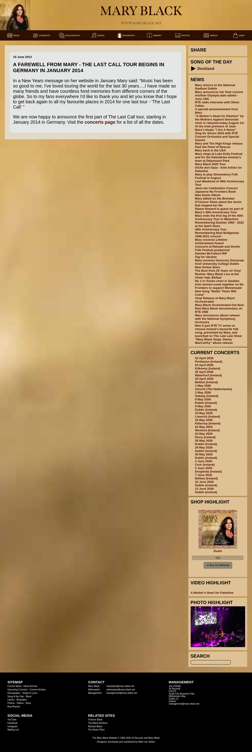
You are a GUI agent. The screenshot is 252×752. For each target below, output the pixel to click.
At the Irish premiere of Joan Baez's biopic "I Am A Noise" (215, 128)
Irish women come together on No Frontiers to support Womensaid (219, 286)
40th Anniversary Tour (211, 229)
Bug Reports (14, 706)
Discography (14, 693)
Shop (28, 703)
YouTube (12, 719)
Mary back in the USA (210, 150)
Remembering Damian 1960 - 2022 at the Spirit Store (219, 224)
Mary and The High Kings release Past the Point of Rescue (219, 145)
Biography (21, 699)
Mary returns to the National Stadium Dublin (215, 86)
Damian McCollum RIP (211, 253)
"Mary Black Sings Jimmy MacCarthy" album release (214, 341)
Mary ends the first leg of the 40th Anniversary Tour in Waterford (219, 217)
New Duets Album (208, 195)
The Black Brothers (98, 723)
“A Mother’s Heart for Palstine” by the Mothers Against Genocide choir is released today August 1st (219, 119)
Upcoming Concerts (18, 689)
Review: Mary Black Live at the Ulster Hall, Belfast (217, 275)
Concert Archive (38, 689)
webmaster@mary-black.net (120, 689)
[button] (193, 68)
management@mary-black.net (121, 693)
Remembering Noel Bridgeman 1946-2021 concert (217, 234)
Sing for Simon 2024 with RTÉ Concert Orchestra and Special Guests (217, 136)
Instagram (13, 726)
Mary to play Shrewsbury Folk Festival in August (216, 176)
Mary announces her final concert (219, 92)
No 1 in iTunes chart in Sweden (217, 281)
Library (11, 699)
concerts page (100, 122)
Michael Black (95, 726)
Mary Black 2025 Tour (210, 164)
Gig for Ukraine (206, 257)
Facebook (13, 723)
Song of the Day (16, 696)
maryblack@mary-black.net (120, 686)
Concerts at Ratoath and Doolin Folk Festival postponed (217, 248)
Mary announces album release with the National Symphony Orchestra (217, 319)
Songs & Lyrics (29, 693)
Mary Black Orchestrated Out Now (219, 305)
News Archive (31, 686)
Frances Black (95, 719)
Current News (15, 686)
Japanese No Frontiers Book (215, 191)
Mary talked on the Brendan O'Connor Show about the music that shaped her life (218, 202)
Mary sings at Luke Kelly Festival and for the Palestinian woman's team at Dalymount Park (218, 157)
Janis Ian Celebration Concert (216, 188)
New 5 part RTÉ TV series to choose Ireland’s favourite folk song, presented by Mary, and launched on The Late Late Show (218, 331)
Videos (20, 703)
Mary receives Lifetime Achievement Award (211, 241)
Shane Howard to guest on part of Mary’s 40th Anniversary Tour (219, 210)
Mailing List (13, 729)
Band (28, 696)
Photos (11, 703)
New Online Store (207, 267)
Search (200, 656)
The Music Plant (96, 729)
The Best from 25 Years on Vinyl (218, 270)
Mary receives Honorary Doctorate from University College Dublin (219, 262)
